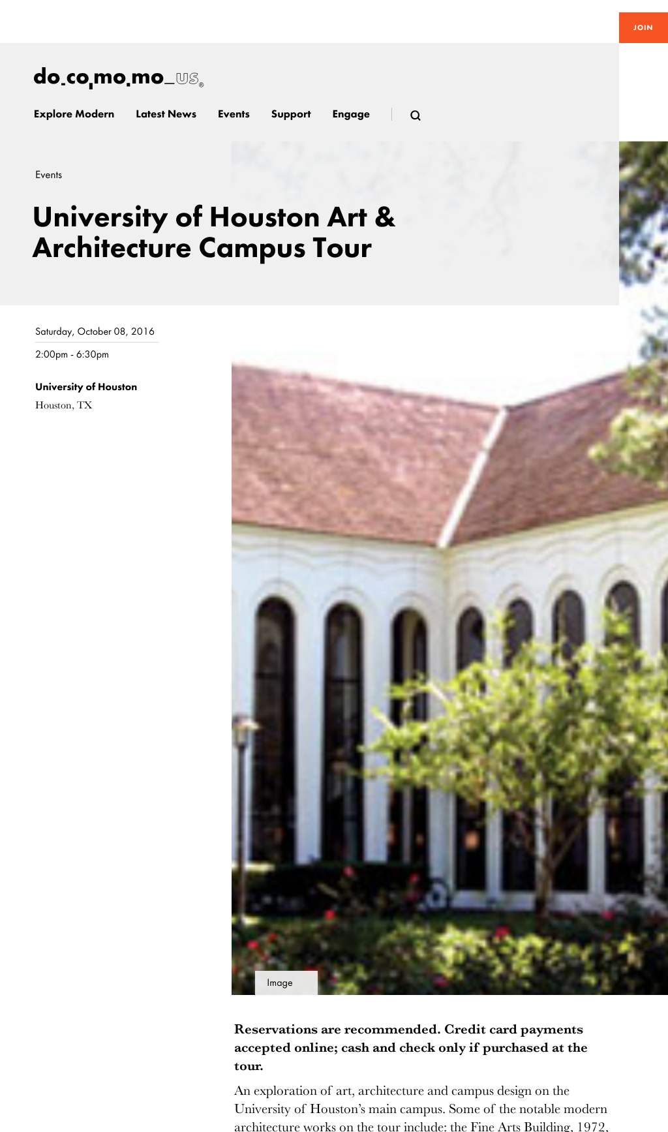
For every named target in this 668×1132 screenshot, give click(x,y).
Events (48, 175)
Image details (280, 986)
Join (643, 27)
